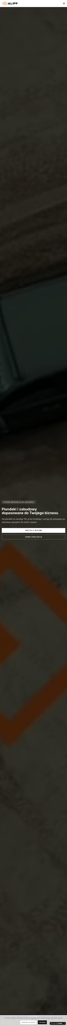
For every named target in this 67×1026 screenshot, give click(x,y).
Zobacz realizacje (33, 537)
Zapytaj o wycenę (33, 530)
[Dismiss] (64, 1023)
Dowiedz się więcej (28, 1022)
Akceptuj (42, 1022)
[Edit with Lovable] (56, 1023)
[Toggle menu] (64, 3)
